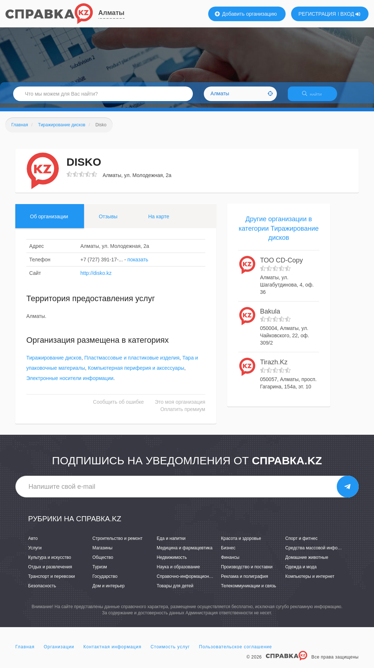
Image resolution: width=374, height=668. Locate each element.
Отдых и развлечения (50, 571)
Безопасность (42, 590)
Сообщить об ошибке (118, 407)
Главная (25, 651)
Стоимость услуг (170, 651)
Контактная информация (112, 651)
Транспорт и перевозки (51, 580)
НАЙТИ (315, 96)
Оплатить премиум (182, 414)
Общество (102, 561)
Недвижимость (172, 561)
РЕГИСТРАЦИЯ (317, 14)
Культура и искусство (49, 561)
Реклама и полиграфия (244, 580)
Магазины (102, 552)
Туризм (99, 571)
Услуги (35, 552)
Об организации (49, 221)
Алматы (111, 12)
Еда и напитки (171, 542)
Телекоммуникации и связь (248, 590)
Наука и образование (178, 571)
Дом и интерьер (108, 590)
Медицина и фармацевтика (185, 552)
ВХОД (350, 14)
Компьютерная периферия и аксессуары (136, 373)
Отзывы (108, 221)
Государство (105, 580)
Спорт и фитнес (301, 542)
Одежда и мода (301, 571)
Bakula (270, 315)
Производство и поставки (246, 571)
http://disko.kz (96, 277)
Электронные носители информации (70, 383)
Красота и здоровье (241, 542)
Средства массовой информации (319, 552)
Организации (59, 651)
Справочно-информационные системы (196, 580)
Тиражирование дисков (53, 362)
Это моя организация (180, 407)
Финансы (230, 561)
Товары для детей (175, 590)
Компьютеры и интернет (310, 580)
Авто (33, 542)
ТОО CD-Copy (281, 264)
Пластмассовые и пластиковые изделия (132, 362)
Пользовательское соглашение (235, 651)
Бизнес (228, 552)
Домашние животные (306, 561)
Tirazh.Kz (273, 366)
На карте (158, 221)
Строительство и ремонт (117, 542)
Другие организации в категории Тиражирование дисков (278, 233)
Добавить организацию (246, 14)
